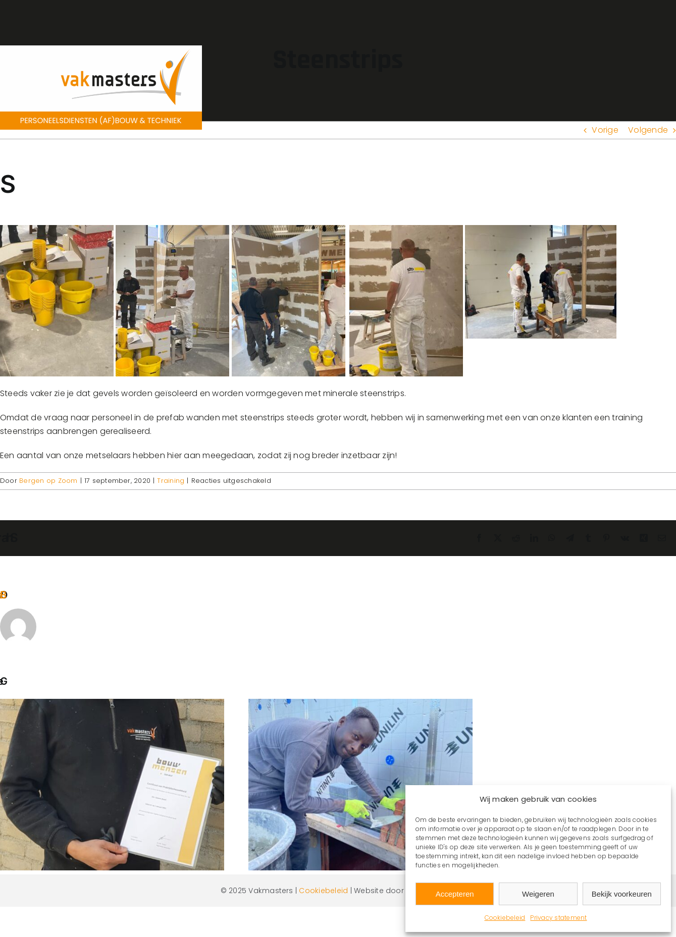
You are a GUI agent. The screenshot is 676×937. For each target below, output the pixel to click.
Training (170, 480)
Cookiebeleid (505, 917)
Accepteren (455, 894)
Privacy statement (558, 917)
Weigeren (538, 894)
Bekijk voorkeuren (622, 894)
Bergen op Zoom (48, 480)
